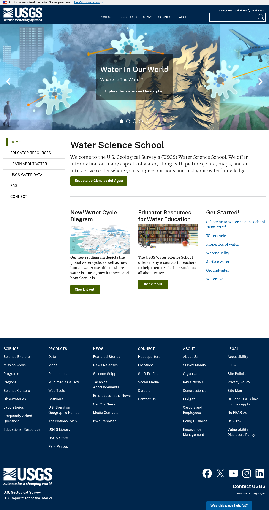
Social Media (148, 382)
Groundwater (217, 270)
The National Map (62, 421)
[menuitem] (107, 14)
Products (128, 17)
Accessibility (238, 357)
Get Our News (104, 404)
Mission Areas (14, 365)
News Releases (105, 365)
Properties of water (222, 244)
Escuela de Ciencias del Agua (99, 181)
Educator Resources (30, 153)
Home (15, 142)
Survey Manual (195, 365)
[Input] (237, 17)
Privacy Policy (239, 382)
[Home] (22, 21)
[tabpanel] (134, 77)
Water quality (217, 253)
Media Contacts (105, 413)
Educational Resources (21, 429)
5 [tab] (147, 121)
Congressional (194, 391)
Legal (233, 349)
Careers (144, 391)
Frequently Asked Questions (241, 10)
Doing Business (195, 421)
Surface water (217, 261)
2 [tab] (128, 121)
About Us (190, 357)
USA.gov (234, 421)
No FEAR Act (238, 413)
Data (52, 357)
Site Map (235, 391)
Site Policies (237, 374)
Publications (58, 374)
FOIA (232, 365)
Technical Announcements (106, 384)
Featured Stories (106, 357)
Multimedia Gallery (63, 382)
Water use (214, 279)
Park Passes (58, 447)
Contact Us (147, 399)
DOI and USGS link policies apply (243, 401)
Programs (11, 374)
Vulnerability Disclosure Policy (241, 432)
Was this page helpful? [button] (229, 506)
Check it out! (85, 289)
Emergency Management (193, 432)
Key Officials (193, 382)
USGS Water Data (26, 175)
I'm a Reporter (104, 421)
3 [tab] (134, 121)
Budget (189, 399)
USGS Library (59, 429)
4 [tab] (141, 121)
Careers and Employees (192, 410)
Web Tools (56, 391)
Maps (52, 365)
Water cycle (216, 236)
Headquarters (149, 357)
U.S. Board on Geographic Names (63, 410)
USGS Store (58, 438)
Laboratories (13, 407)
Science (107, 17)
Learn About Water (28, 164)
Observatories (14, 399)
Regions (9, 382)
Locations (145, 365)
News (147, 17)
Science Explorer (17, 357)
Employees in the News (112, 396)
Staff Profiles (148, 374)
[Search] (261, 17)
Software (55, 399)
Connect (165, 17)
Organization (193, 374)
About (184, 17)
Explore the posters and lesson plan (134, 91)
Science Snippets (107, 374)
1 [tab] (121, 121)
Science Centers (16, 391)
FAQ (13, 186)
